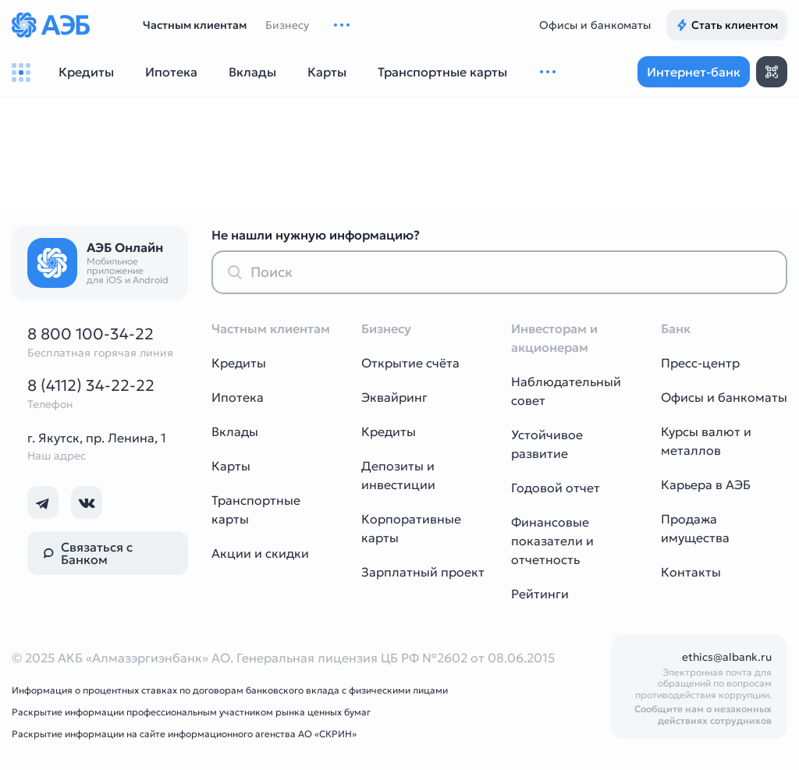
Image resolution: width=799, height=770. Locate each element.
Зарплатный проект (423, 572)
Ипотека (237, 397)
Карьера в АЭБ (706, 484)
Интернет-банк (693, 72)
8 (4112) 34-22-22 (90, 385)
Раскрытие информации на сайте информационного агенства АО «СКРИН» (184, 734)
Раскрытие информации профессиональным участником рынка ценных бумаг (191, 712)
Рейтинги (540, 593)
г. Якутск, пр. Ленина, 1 (96, 437)
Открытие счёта (410, 363)
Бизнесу (287, 25)
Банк (676, 328)
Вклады (234, 431)
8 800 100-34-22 (90, 334)
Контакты (691, 572)
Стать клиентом (727, 25)
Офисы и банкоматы (595, 25)
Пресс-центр (700, 363)
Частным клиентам (195, 25)
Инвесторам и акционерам (554, 338)
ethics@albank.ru (727, 657)
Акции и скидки (260, 553)
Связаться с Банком (88, 553)
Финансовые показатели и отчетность (552, 540)
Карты (230, 466)
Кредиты (238, 363)
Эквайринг (394, 397)
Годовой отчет (555, 487)
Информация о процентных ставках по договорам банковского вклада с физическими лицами (230, 690)
